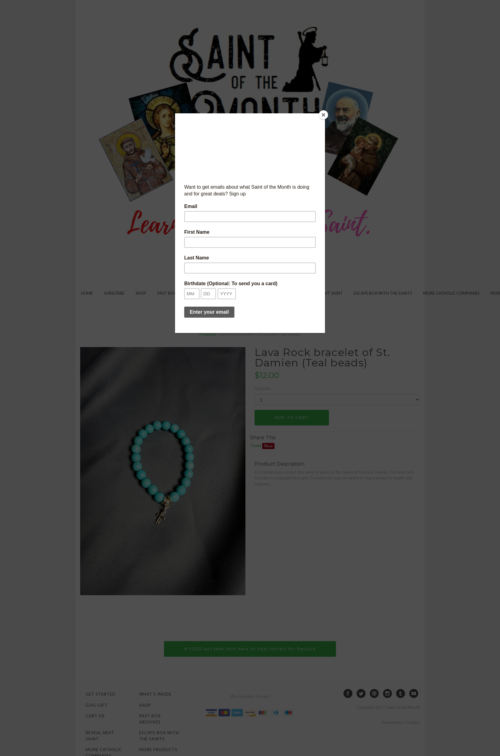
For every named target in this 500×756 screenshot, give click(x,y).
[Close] (323, 114)
